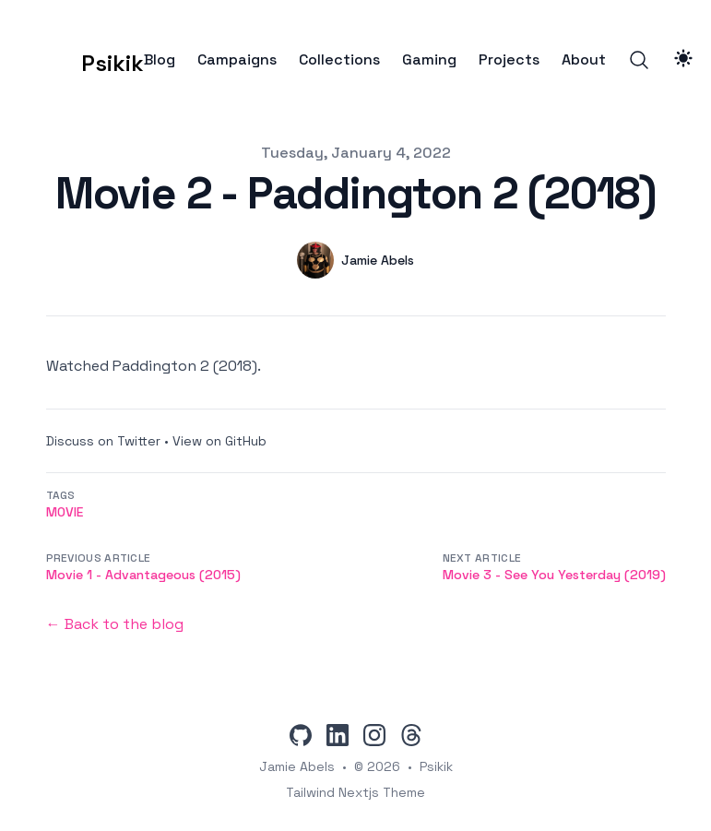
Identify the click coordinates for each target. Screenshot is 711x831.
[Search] (639, 60)
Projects (509, 60)
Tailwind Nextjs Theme (355, 792)
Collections (339, 60)
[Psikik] (84, 60)
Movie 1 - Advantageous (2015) (143, 574)
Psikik (436, 766)
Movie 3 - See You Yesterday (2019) (554, 574)
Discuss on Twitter (103, 441)
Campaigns (237, 60)
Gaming (429, 60)
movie (64, 512)
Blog (159, 60)
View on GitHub (219, 441)
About (584, 60)
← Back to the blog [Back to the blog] (115, 624)
